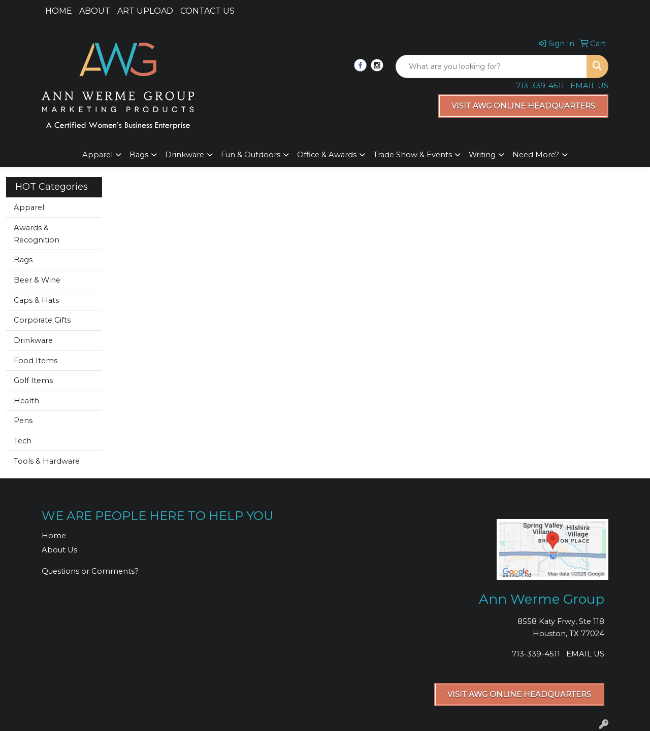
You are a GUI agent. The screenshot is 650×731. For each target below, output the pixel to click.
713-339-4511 (540, 85)
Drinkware (184, 154)
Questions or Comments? (90, 571)
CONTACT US (207, 11)
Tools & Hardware (47, 461)
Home (54, 535)
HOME (58, 11)
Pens (23, 420)
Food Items (35, 360)
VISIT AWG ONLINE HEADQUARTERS (523, 106)
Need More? (535, 154)
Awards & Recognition (36, 234)
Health (26, 400)
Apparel (97, 154)
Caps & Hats (36, 300)
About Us (59, 549)
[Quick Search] (491, 66)
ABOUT (94, 11)
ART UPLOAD (145, 11)
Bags (138, 154)
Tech (22, 440)
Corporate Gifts (42, 320)
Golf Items (33, 380)
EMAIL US (589, 85)
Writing (482, 154)
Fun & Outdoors (250, 154)
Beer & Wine (37, 280)
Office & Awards (326, 154)
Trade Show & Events (412, 154)
